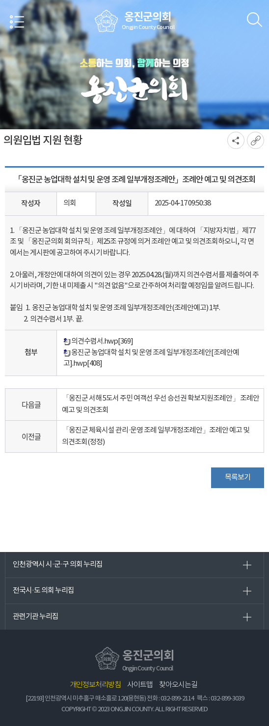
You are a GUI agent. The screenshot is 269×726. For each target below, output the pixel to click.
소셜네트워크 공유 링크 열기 (235, 140)
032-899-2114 (177, 698)
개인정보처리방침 (95, 685)
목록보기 (237, 477)
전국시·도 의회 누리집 (43, 590)
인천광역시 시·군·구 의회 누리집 (58, 564)
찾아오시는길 (178, 685)
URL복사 (255, 140)
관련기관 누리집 (35, 616)
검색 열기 (254, 19)
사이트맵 (140, 685)
